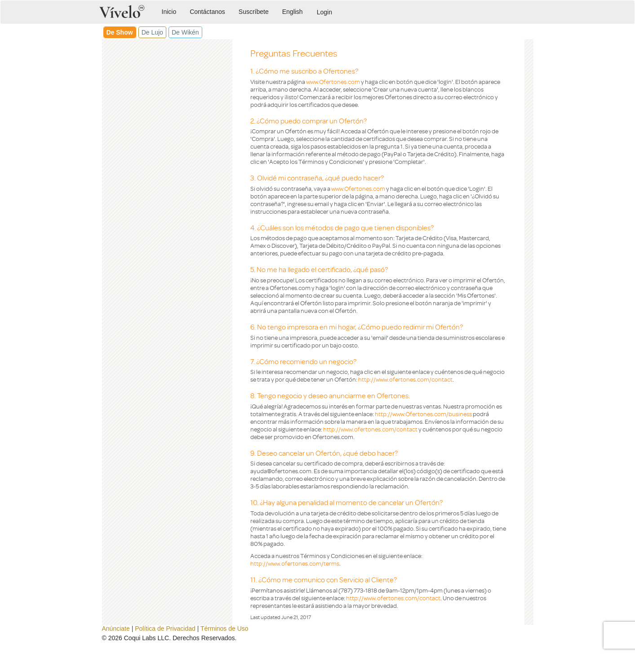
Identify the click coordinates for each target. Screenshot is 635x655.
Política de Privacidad (165, 628)
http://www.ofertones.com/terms (294, 563)
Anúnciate (116, 628)
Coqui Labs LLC (146, 638)
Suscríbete (254, 11)
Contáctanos (207, 11)
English (292, 11)
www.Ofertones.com (333, 81)
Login (324, 12)
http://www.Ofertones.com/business (423, 414)
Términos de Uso (224, 628)
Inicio (169, 11)
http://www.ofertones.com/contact (405, 379)
